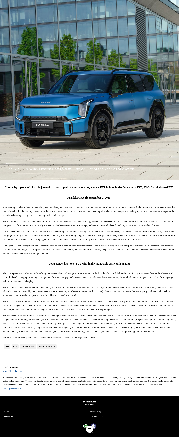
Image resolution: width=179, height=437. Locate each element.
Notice (6, 412)
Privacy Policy (95, 412)
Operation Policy (96, 416)
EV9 (15, 346)
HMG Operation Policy (12, 389)
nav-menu (89, 429)
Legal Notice (9, 416)
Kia (7, 346)
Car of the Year (27, 346)
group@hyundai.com (12, 371)
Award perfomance (47, 346)
